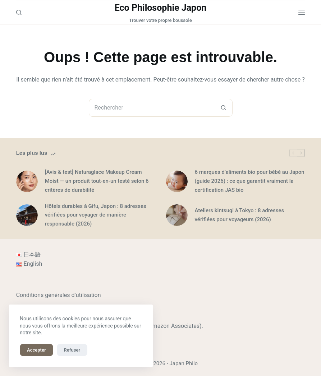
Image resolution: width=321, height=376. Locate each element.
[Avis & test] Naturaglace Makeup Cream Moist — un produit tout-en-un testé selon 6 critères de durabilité (97, 181)
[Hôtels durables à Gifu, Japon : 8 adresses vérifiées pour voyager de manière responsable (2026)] (27, 215)
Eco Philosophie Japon (161, 8)
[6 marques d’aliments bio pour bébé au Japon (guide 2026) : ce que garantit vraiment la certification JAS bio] (177, 181)
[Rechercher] (19, 12)
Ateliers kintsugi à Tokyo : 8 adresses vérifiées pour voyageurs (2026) (239, 215)
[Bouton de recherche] (223, 107)
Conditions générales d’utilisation (58, 295)
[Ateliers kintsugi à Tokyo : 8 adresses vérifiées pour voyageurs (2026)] (177, 215)
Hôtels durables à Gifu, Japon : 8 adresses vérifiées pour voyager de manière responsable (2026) (95, 215)
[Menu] (301, 12)
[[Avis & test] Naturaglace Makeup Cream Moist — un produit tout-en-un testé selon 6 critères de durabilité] (27, 181)
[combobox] (152, 108)
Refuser (72, 350)
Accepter (36, 350)
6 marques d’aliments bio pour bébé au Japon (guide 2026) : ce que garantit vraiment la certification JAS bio (249, 181)
